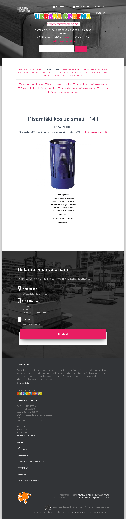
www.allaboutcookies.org (78, 512)
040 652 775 (27, 309)
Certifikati (23, 468)
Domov (24, 449)
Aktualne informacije (28, 481)
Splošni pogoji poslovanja (31, 462)
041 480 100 (27, 306)
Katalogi (22, 474)
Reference (23, 456)
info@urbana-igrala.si (31, 325)
